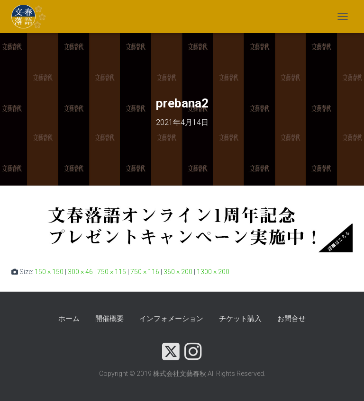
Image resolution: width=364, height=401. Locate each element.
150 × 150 (49, 272)
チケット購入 (240, 318)
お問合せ (291, 318)
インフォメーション (171, 318)
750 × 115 (111, 272)
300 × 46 (80, 272)
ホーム (69, 318)
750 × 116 (144, 272)
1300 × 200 (213, 272)
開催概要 (109, 318)
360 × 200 (178, 272)
